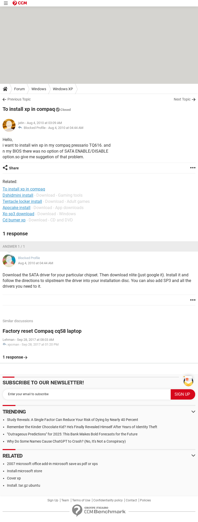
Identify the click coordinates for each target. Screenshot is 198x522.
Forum (19, 89)
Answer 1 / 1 (14, 246)
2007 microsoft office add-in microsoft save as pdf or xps (52, 464)
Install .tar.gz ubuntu (23, 485)
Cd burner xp (14, 220)
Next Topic (182, 99)
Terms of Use (81, 500)
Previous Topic (19, 99)
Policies (145, 500)
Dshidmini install (18, 195)
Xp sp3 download (18, 213)
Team (65, 500)
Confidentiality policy (108, 500)
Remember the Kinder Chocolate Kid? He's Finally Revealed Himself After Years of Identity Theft (82, 427)
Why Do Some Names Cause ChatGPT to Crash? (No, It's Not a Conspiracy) (66, 441)
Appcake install (16, 207)
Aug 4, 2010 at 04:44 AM (65, 128)
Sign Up (52, 500)
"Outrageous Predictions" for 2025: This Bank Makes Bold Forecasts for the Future (72, 434)
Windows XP (63, 89)
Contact (131, 500)
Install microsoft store (24, 471)
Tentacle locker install (22, 201)
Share (14, 168)
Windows (38, 89)
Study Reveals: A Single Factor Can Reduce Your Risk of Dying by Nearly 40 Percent (72, 420)
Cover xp (14, 478)
